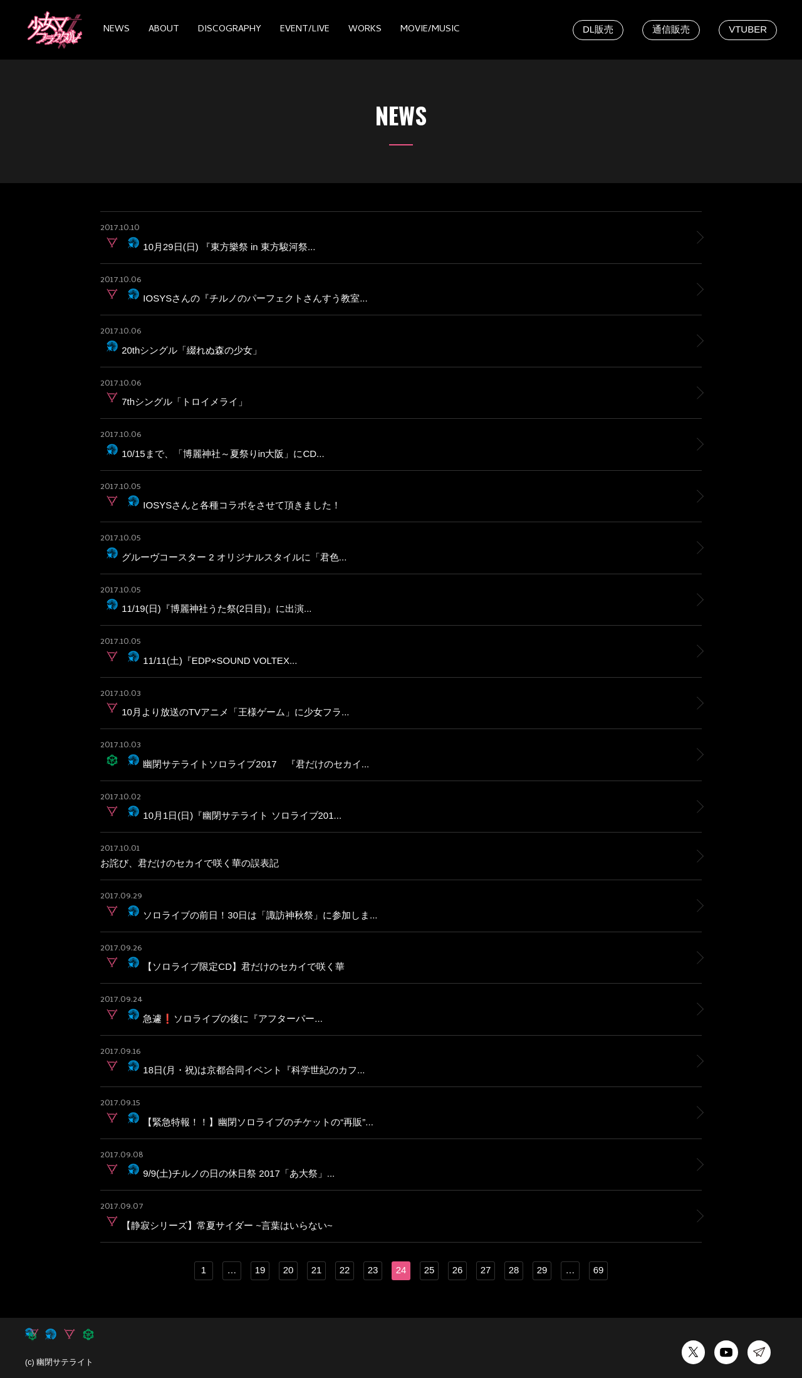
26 (457, 1270)
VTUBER (748, 29)
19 (260, 1270)
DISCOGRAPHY (229, 30)
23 (373, 1270)
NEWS (116, 30)
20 (288, 1270)
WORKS (365, 30)
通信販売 (671, 29)
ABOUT (163, 30)
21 (316, 1270)
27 (486, 1270)
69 (598, 1270)
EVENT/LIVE (305, 30)
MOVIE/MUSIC (430, 30)
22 (345, 1270)
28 (514, 1270)
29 (542, 1270)
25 (429, 1270)
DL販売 (598, 29)
